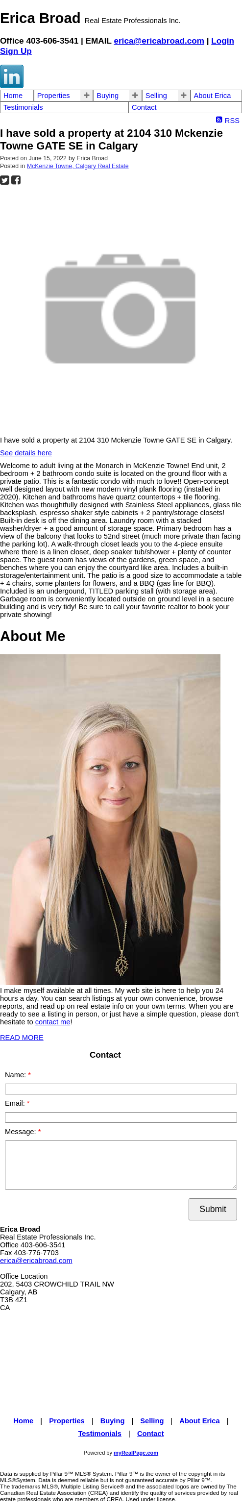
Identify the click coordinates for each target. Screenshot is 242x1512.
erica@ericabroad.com (159, 41)
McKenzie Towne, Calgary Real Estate (78, 166)
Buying (108, 95)
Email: (16, 1103)
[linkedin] (12, 86)
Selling (156, 95)
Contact (144, 107)
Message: (21, 1132)
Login (222, 41)
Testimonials (23, 107)
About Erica (212, 95)
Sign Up (16, 51)
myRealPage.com (136, 1453)
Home (13, 95)
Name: (16, 1075)
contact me (53, 1022)
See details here (26, 453)
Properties (53, 95)
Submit (212, 1209)
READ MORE (22, 1037)
